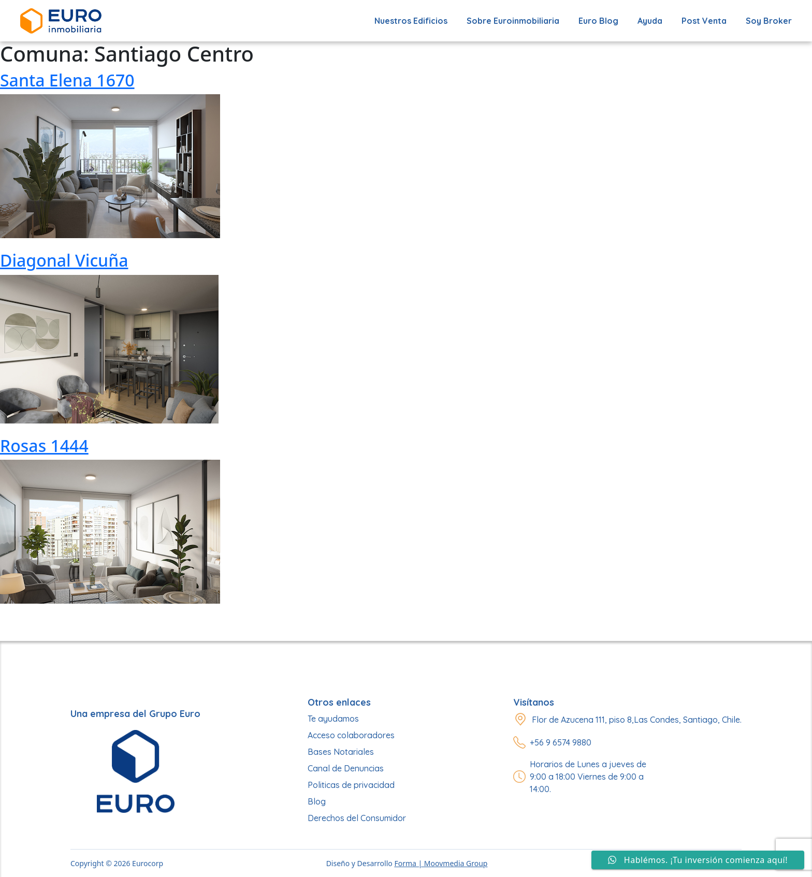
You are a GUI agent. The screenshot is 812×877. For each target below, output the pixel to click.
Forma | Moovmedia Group (440, 863)
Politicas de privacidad (351, 785)
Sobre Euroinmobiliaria (513, 21)
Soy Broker (769, 21)
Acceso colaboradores (351, 735)
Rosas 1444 (44, 445)
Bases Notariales (341, 752)
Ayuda (649, 21)
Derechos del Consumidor (357, 818)
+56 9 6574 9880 (560, 742)
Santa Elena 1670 (67, 80)
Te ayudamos (333, 718)
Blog (317, 801)
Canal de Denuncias (346, 768)
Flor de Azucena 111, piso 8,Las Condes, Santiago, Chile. (637, 719)
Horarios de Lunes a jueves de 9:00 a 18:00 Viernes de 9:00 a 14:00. (588, 776)
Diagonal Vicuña (64, 260)
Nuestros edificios (410, 21)
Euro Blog (598, 21)
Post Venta (704, 21)
